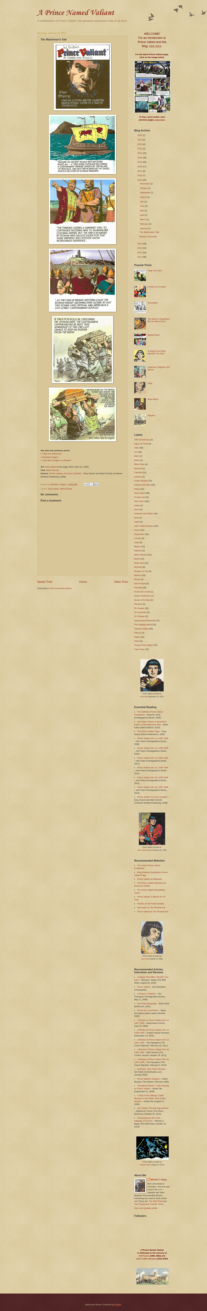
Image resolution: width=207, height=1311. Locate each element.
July (142, 201)
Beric (136, 456)
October (144, 188)
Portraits (138, 587)
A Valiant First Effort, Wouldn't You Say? (156, 352)
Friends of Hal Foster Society (150, 903)
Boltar (137, 460)
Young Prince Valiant (143, 645)
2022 (140, 148)
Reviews (138, 604)
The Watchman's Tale (149, 232)
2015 (140, 180)
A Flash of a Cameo (156, 287)
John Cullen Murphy (143, 526)
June (142, 206)
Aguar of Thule (141, 443)
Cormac (138, 476)
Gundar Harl (140, 497)
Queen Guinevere (142, 596)
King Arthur (139, 534)
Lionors (137, 538)
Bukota (137, 468)
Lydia (136, 542)
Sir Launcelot (140, 612)
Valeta (137, 637)
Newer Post (44, 581)
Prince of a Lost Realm (147, 1010)
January (144, 228)
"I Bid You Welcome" (52, 454)
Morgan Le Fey (141, 571)
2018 (140, 166)
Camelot (138, 472)
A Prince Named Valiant (75, 12)
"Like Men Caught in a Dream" (56, 460)
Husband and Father (143, 513)
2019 (140, 162)
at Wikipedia (149, 879)
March (143, 219)
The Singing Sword (143, 624)
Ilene (136, 518)
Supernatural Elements (144, 620)
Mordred (138, 567)
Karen (137, 530)
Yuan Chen (139, 649)
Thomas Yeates (141, 629)
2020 (140, 157)
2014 (140, 243)
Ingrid (136, 522)
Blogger (117, 1304)
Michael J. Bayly (159, 1179)
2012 (140, 252)
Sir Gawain (139, 608)
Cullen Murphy (141, 481)
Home (83, 581)
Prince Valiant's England (148, 1079)
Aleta (149, 383)
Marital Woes (153, 335)
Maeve (137, 546)
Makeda (138, 550)
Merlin (137, 559)
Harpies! (151, 415)
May (142, 210)
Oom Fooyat (140, 583)
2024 (140, 140)
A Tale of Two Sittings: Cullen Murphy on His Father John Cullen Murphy (150, 1098)
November (145, 183)
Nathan (137, 575)
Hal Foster (139, 501)
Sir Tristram (139, 616)
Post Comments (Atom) (61, 588)
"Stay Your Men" (155, 270)
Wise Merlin (152, 399)
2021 (140, 153)
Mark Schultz (52, 470)
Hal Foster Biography (147, 1003)
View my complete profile (145, 1208)
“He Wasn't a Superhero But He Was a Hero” (158, 320)
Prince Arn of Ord (142, 592)
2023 (140, 144)
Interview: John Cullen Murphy (151, 1069)
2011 (140, 257)
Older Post (121, 581)
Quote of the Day (142, 600)
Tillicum (137, 633)
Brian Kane (139, 464)
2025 (140, 135)
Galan (137, 489)
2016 (140, 175)
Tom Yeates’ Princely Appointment (152, 1108)
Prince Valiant (143, 987)
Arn (135, 452)
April (142, 215)
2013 (140, 248)
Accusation (152, 303)
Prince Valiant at (153, 911)
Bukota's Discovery (148, 236)
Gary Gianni (51, 467)
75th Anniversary (142, 439)
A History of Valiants (146, 993)
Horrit (136, 509)
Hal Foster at (151, 907)
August (143, 197)
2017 (140, 171)
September (145, 192)
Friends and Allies (142, 485)
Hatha (137, 505)
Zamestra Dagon (50, 457)
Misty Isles (139, 563)
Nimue (137, 579)
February (144, 224)
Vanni (136, 641)
